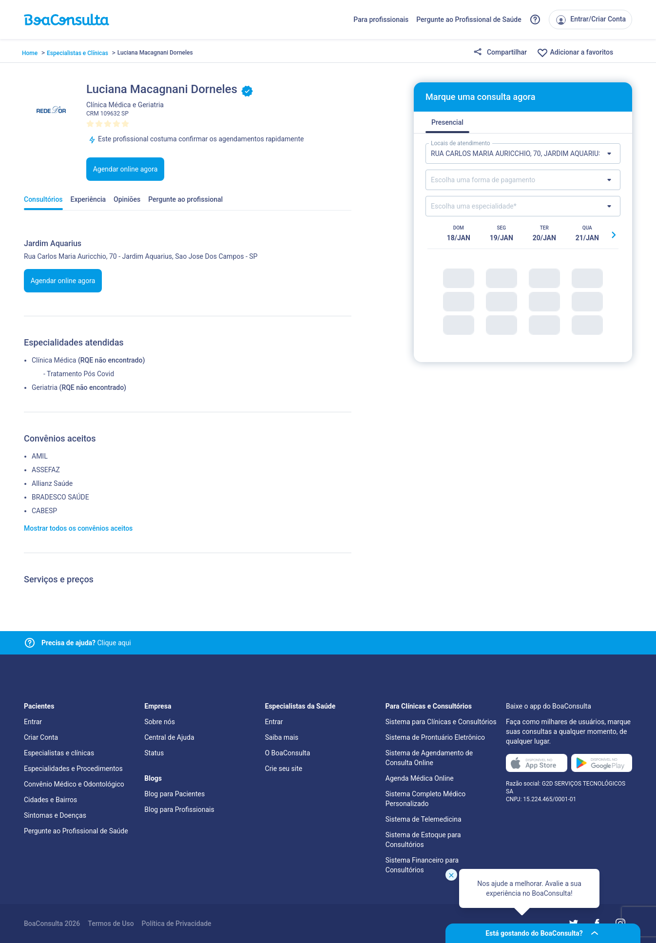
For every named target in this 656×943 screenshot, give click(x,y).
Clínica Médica (54, 360)
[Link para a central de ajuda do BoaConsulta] (535, 19)
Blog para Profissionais (179, 809)
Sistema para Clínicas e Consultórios (441, 722)
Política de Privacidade (177, 923)
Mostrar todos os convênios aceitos (78, 528)
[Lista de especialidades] (523, 206)
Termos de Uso (111, 923)
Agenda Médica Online (420, 778)
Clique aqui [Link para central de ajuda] (86, 643)
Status (154, 753)
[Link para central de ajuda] (30, 643)
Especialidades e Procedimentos (73, 768)
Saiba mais (282, 737)
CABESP (44, 511)
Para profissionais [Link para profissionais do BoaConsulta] (380, 19)
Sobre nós (159, 722)
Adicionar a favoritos (575, 52)
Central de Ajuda (169, 737)
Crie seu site (284, 768)
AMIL (40, 456)
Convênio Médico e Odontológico (74, 784)
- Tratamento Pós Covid (78, 374)
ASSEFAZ (46, 470)
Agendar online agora (125, 169)
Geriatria (45, 387)
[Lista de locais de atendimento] (523, 153)
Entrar (33, 722)
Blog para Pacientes (174, 794)
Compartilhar (500, 52)
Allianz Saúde (52, 483)
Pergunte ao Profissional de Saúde (468, 19)
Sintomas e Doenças (55, 815)
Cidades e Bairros (50, 800)
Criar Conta (41, 737)
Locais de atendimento (460, 143)
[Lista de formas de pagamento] (523, 180)
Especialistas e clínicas (59, 753)
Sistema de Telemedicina (424, 819)
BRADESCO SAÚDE (60, 497)
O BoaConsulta (287, 753)
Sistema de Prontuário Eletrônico (435, 737)
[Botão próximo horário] (613, 235)
